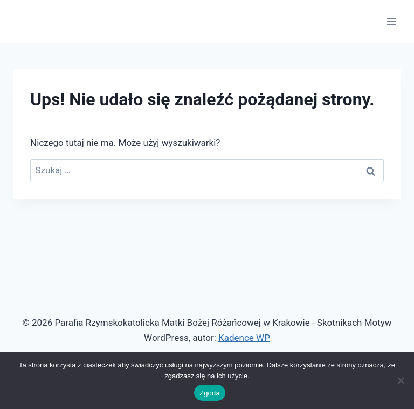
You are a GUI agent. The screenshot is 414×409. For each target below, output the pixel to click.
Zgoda (209, 393)
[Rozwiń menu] (391, 21)
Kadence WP (244, 337)
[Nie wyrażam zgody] (400, 380)
